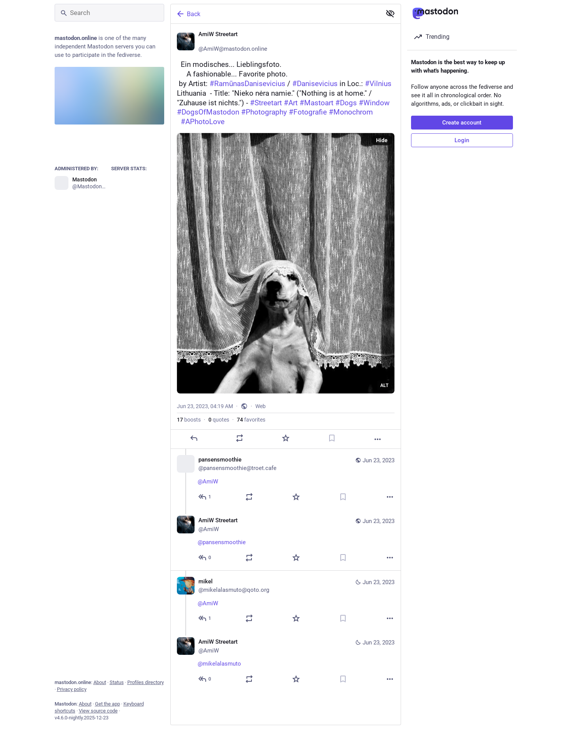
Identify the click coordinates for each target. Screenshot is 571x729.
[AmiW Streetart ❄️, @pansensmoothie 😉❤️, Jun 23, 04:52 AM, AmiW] (286, 540)
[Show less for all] (390, 13)
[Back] (275, 13)
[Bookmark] (331, 438)
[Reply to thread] (205, 496)
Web (260, 406)
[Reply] (193, 438)
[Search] (109, 13)
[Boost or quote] (239, 438)
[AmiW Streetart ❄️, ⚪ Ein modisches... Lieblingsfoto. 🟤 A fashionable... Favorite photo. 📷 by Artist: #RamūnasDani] (286, 236)
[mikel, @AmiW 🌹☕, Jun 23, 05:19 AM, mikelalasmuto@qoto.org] (286, 600)
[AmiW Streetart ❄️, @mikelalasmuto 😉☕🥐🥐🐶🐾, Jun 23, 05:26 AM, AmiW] (286, 661)
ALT (384, 385)
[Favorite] (285, 438)
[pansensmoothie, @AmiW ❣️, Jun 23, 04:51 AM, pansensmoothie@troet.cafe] (286, 479)
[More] (377, 439)
